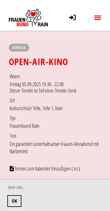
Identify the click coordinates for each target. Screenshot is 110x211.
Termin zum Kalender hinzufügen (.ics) (47, 168)
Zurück (19, 47)
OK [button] (14, 201)
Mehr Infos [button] (15, 187)
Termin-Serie (66, 90)
